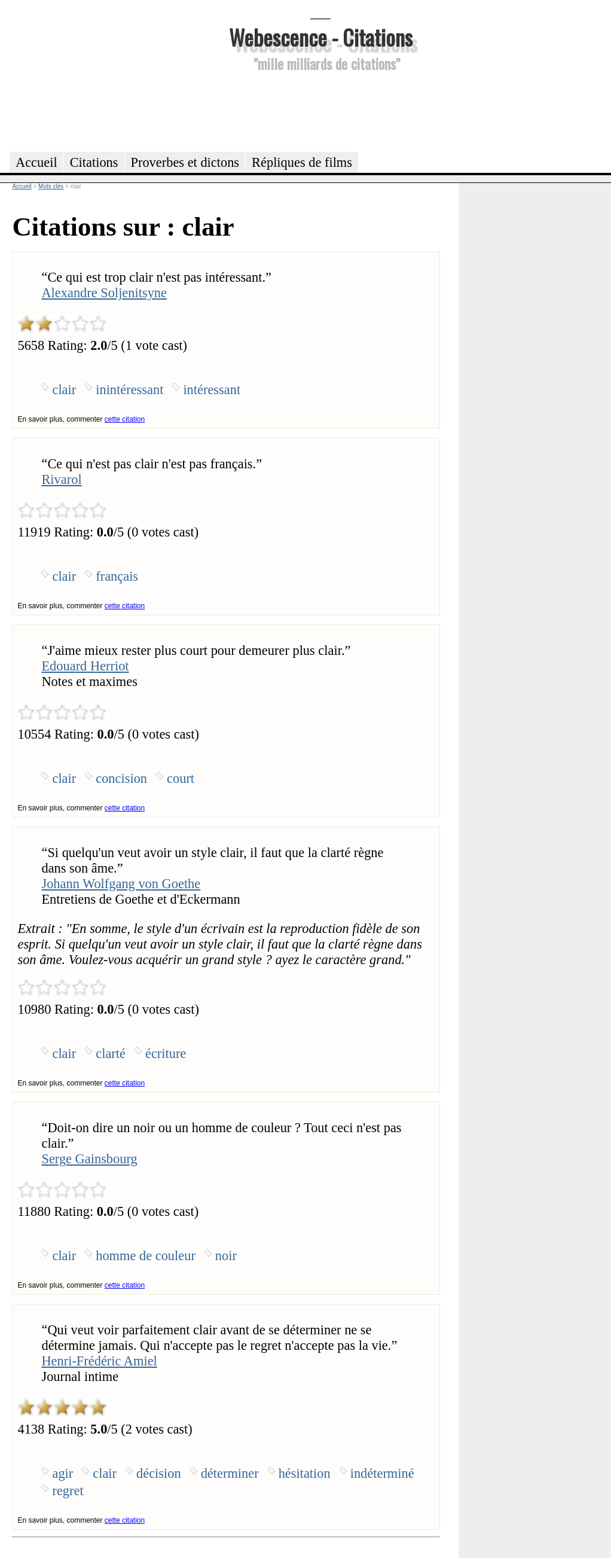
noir (226, 1255)
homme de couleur (145, 1255)
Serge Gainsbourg (89, 1158)
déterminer (230, 1473)
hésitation (305, 1473)
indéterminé (382, 1473)
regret (67, 1490)
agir (62, 1473)
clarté (111, 1053)
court (180, 778)
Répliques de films (302, 162)
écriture (165, 1053)
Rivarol (61, 479)
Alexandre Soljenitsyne (104, 292)
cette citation (125, 419)
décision (158, 1473)
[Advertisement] (320, 110)
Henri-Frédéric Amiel (99, 1360)
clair (64, 389)
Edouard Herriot (85, 665)
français (117, 576)
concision (121, 778)
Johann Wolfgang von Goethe (120, 883)
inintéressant (129, 389)
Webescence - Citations (321, 37)
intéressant (211, 389)
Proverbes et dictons (185, 162)
